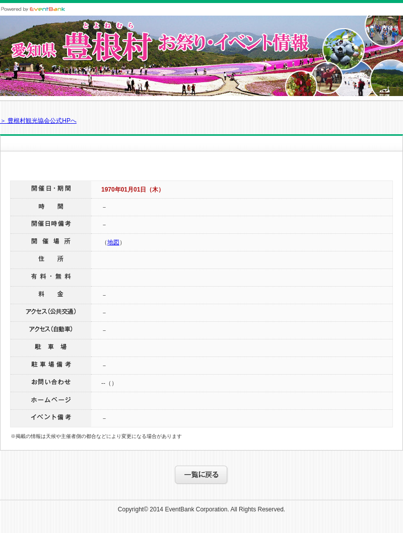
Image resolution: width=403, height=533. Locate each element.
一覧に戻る (201, 475)
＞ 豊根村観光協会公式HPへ (38, 120)
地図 (113, 242)
